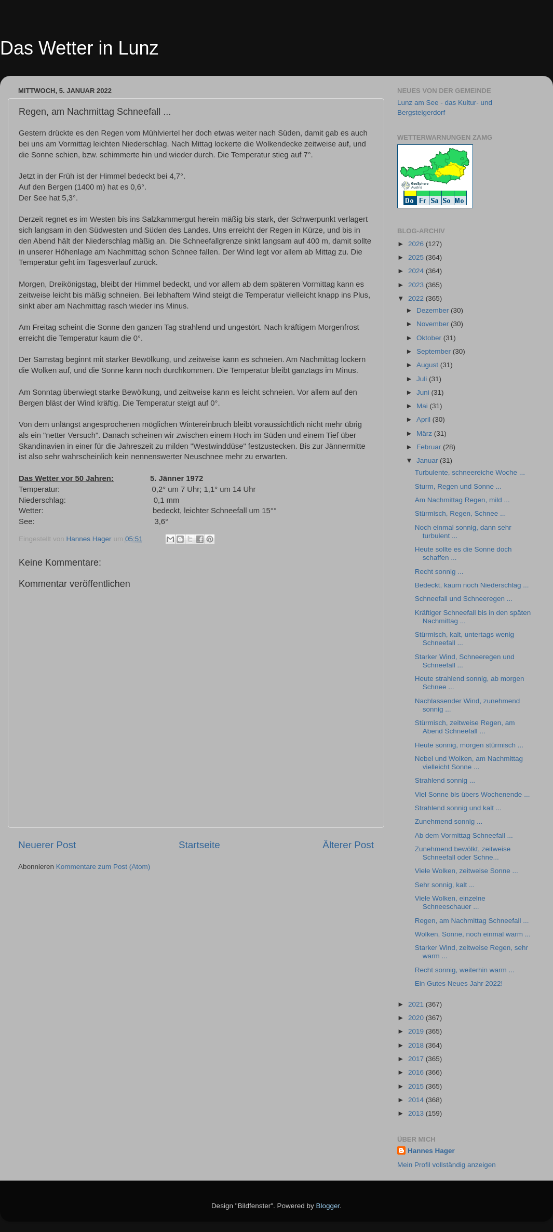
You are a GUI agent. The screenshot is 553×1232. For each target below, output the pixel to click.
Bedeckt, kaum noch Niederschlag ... (472, 585)
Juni (423, 392)
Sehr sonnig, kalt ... (445, 885)
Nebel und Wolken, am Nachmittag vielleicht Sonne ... (469, 763)
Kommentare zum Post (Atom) (103, 867)
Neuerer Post (47, 844)
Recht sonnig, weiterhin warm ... (465, 970)
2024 (417, 271)
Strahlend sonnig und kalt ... (458, 808)
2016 (417, 1072)
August (428, 365)
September (434, 351)
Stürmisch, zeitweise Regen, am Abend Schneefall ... (465, 727)
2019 (417, 1031)
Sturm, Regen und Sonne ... (458, 486)
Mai (423, 406)
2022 (417, 298)
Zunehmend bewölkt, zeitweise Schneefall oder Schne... (463, 853)
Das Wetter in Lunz (79, 48)
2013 (417, 1113)
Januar (428, 460)
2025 (417, 257)
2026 (417, 244)
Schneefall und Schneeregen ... (463, 598)
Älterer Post (348, 844)
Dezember (433, 310)
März (425, 433)
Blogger (328, 1206)
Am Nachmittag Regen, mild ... (462, 500)
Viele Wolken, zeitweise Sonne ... (466, 871)
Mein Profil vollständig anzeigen (446, 1165)
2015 (417, 1086)
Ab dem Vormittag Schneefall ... (464, 835)
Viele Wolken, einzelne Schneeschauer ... (450, 902)
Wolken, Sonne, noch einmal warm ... (473, 934)
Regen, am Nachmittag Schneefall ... (472, 921)
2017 (417, 1059)
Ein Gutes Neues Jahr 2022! (459, 983)
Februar (429, 447)
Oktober (429, 338)
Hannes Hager (431, 1151)
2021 (417, 1004)
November (433, 324)
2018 (417, 1045)
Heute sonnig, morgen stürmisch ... (469, 745)
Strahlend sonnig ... (445, 780)
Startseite (199, 844)
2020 (417, 1018)
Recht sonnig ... (439, 571)
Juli (422, 379)
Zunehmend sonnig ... (449, 821)
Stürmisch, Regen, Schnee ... (460, 513)
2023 (417, 285)
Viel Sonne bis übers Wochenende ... (472, 794)
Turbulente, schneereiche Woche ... (470, 472)
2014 (417, 1100)
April (424, 419)
